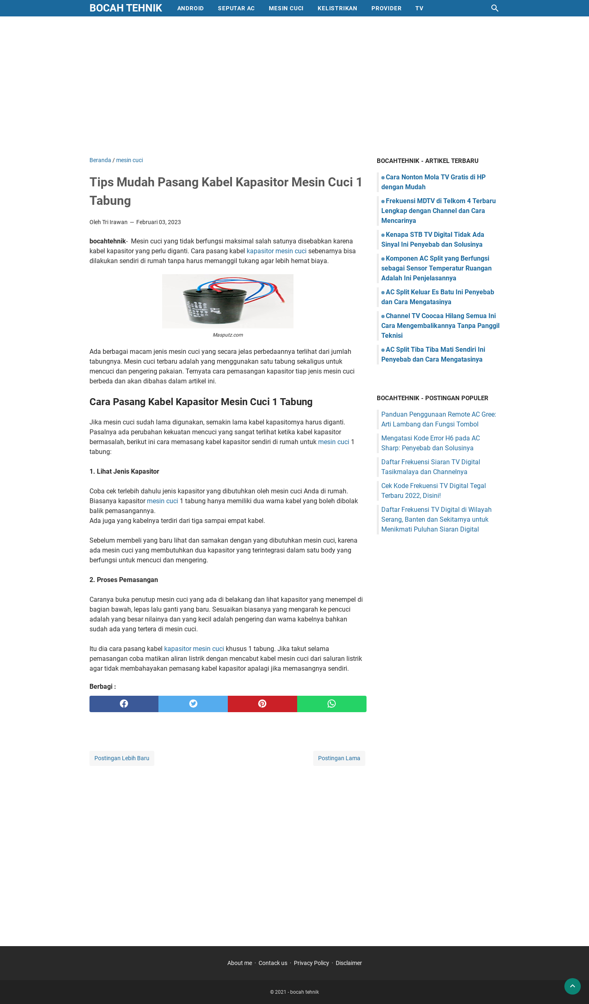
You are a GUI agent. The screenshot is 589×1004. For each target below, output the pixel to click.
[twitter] (193, 704)
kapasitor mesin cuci (277, 251)
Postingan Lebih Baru (121, 758)
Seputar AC (236, 8)
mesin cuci (286, 8)
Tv (419, 8)
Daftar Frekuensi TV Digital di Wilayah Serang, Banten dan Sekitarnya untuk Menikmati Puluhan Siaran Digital (436, 519)
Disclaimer (349, 963)
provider (386, 8)
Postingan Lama (339, 758)
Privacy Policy (311, 963)
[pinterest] (262, 704)
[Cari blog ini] (495, 8)
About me (239, 963)
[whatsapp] (332, 704)
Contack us (273, 963)
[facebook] (124, 704)
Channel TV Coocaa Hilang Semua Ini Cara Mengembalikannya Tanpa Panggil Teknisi (440, 325)
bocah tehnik (125, 8)
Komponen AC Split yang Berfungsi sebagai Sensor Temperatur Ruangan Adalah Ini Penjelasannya (436, 268)
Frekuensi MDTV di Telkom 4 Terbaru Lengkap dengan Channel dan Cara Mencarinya (438, 211)
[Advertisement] (294, 86)
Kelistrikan (338, 8)
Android (190, 8)
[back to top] (572, 986)
